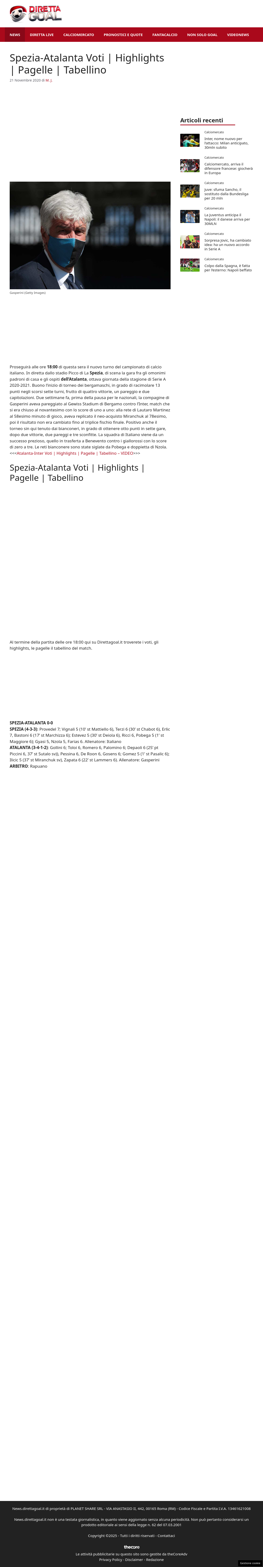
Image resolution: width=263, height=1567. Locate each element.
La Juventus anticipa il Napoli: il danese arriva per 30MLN (227, 219)
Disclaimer (134, 1559)
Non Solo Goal (202, 34)
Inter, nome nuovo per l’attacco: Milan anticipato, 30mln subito (226, 143)
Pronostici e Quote (123, 34)
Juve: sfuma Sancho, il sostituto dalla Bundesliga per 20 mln (226, 194)
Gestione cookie (250, 1563)
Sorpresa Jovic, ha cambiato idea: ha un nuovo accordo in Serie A (227, 244)
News (15, 34)
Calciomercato (78, 34)
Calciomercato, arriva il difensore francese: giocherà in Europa (228, 168)
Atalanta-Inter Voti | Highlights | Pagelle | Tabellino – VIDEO (75, 453)
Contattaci (166, 1535)
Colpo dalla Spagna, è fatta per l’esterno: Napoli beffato (228, 267)
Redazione (155, 1559)
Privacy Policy (110, 1559)
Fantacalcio (165, 34)
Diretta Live (41, 34)
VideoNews (238, 34)
